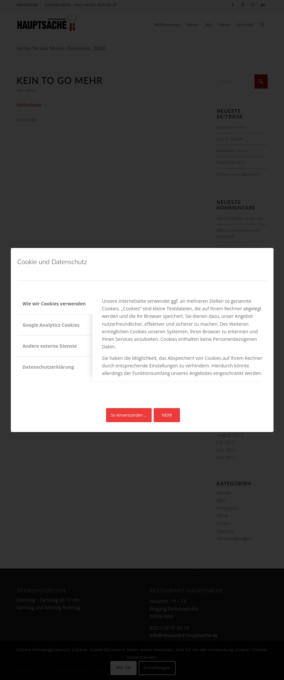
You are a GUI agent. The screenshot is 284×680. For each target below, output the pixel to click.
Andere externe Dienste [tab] (50, 346)
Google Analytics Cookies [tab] (51, 325)
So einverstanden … (129, 415)
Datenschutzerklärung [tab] (48, 367)
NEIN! (167, 415)
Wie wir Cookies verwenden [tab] (54, 303)
